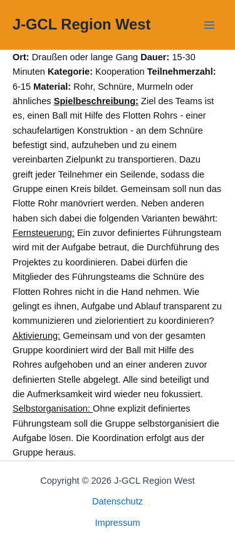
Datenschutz (117, 501)
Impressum (117, 523)
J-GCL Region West (81, 24)
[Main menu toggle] (209, 25)
